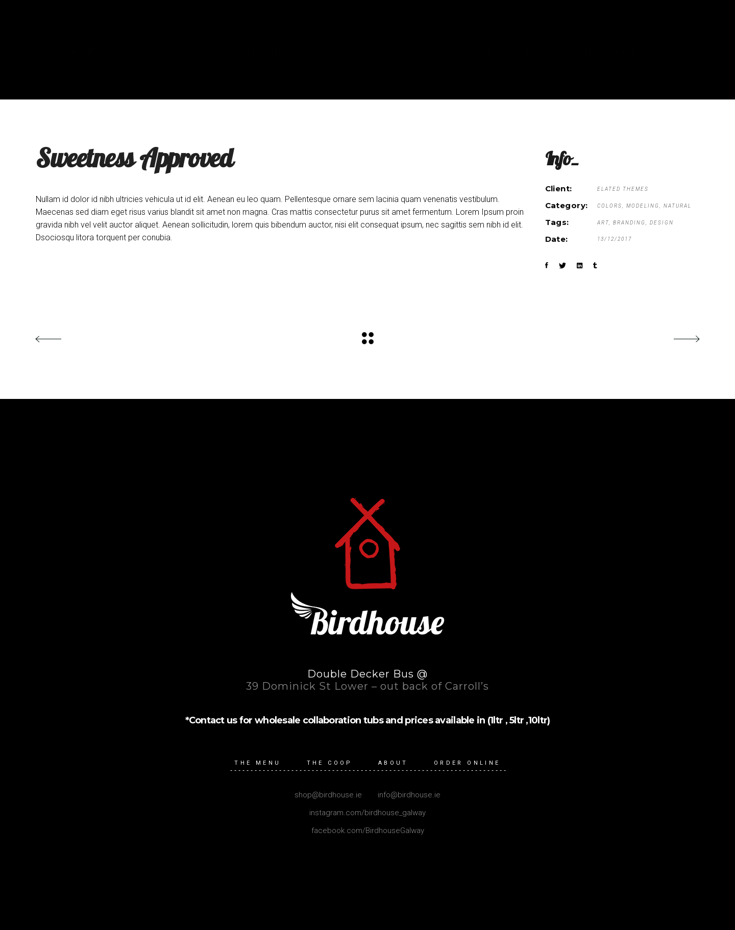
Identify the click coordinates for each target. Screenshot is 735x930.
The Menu (257, 763)
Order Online (467, 763)
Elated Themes (623, 189)
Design (662, 222)
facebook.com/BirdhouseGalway (367, 830)
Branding (629, 222)
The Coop (330, 763)
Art (603, 222)
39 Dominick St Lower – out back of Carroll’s (367, 686)
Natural (678, 206)
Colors (609, 206)
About (393, 763)
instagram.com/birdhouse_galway (367, 812)
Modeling (642, 206)
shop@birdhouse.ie (328, 794)
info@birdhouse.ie (408, 794)
